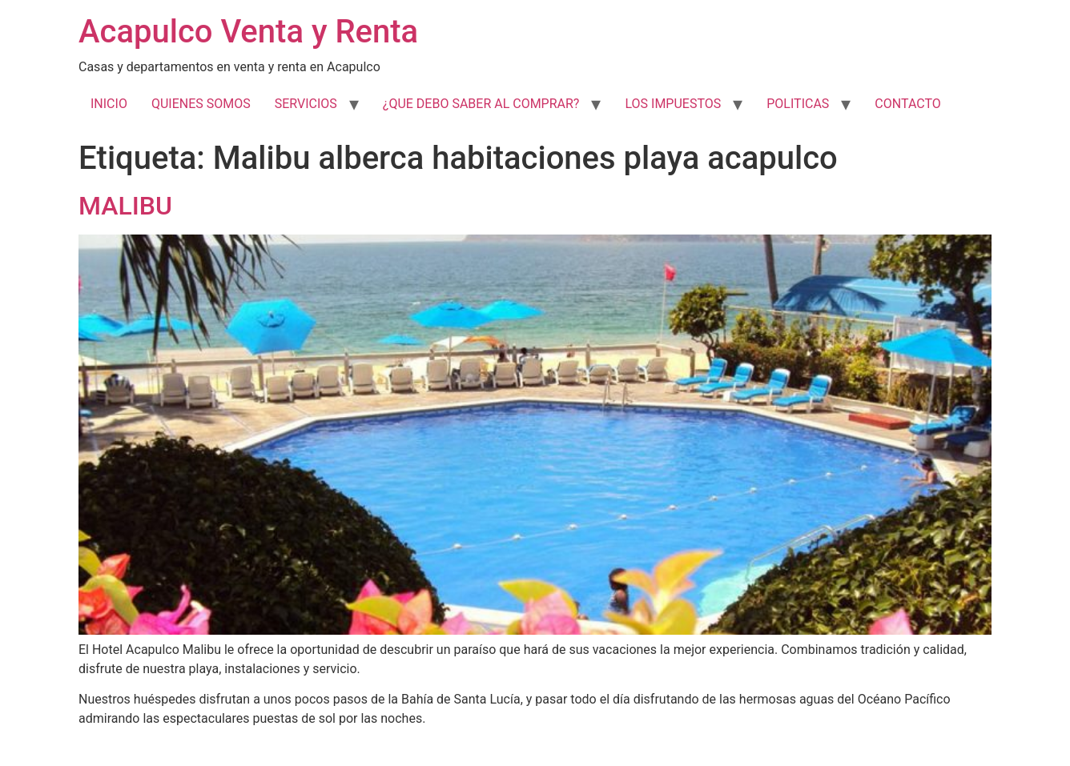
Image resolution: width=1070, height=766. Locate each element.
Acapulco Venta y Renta (248, 31)
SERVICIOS (306, 103)
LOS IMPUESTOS (673, 103)
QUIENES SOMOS (201, 103)
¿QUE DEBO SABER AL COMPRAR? (481, 103)
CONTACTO (907, 103)
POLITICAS (797, 103)
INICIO (109, 103)
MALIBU (125, 205)
